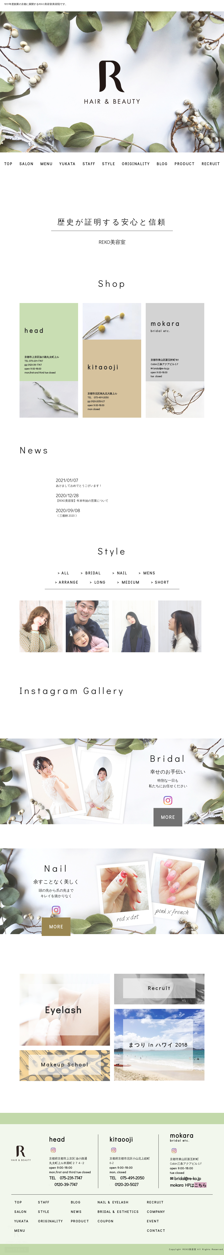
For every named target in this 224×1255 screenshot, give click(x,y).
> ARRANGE (66, 582)
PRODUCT (184, 163)
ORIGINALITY (136, 163)
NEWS (76, 1211)
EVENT (153, 1221)
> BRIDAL (91, 572)
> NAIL (119, 572)
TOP (8, 163)
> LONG (98, 582)
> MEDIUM (128, 582)
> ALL (63, 572)
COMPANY (156, 1211)
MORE (168, 817)
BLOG (162, 163)
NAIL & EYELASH (113, 1202)
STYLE (108, 163)
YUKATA (67, 163)
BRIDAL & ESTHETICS (118, 1211)
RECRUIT (211, 163)
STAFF (88, 163)
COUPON (106, 1221)
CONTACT (156, 1230)
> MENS (147, 572)
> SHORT (160, 582)
